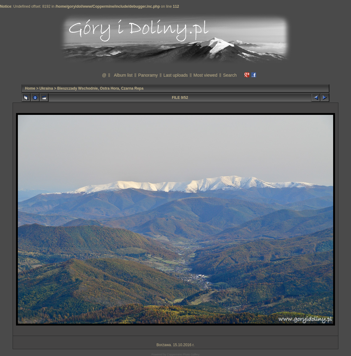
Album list (123, 75)
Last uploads (175, 75)
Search (229, 75)
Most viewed (205, 75)
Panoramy (148, 75)
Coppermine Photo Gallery (183, 354)
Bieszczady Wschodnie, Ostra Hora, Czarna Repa (100, 88)
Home (30, 88)
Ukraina (46, 88)
